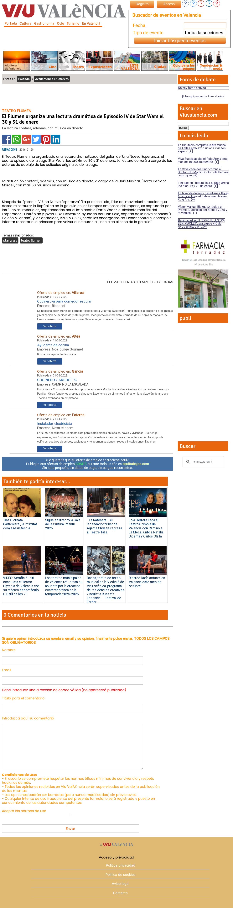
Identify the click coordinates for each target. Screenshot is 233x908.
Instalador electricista (54, 423)
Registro (142, 4)
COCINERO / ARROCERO (57, 380)
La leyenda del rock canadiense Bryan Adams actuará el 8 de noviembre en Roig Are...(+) (203, 196)
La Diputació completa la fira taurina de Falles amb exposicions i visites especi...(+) (202, 148)
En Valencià (91, 23)
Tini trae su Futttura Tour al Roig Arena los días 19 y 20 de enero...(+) (203, 184)
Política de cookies (120, 874)
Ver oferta (49, 326)
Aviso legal (120, 883)
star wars (10, 240)
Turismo (73, 23)
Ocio (60, 23)
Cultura (25, 23)
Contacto (120, 893)
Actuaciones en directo (52, 79)
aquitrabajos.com (135, 464)
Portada (11, 23)
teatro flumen (31, 240)
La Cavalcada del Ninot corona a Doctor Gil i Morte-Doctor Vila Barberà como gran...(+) (203, 172)
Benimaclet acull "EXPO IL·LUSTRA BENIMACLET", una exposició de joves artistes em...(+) (201, 223)
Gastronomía (44, 23)
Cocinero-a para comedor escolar (64, 301)
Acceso (169, 4)
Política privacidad (120, 865)
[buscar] (203, 461)
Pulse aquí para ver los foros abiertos (203, 96)
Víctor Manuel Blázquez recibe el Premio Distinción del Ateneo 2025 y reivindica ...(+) (202, 210)
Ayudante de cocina (53, 345)
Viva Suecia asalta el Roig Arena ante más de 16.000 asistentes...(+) (203, 160)
